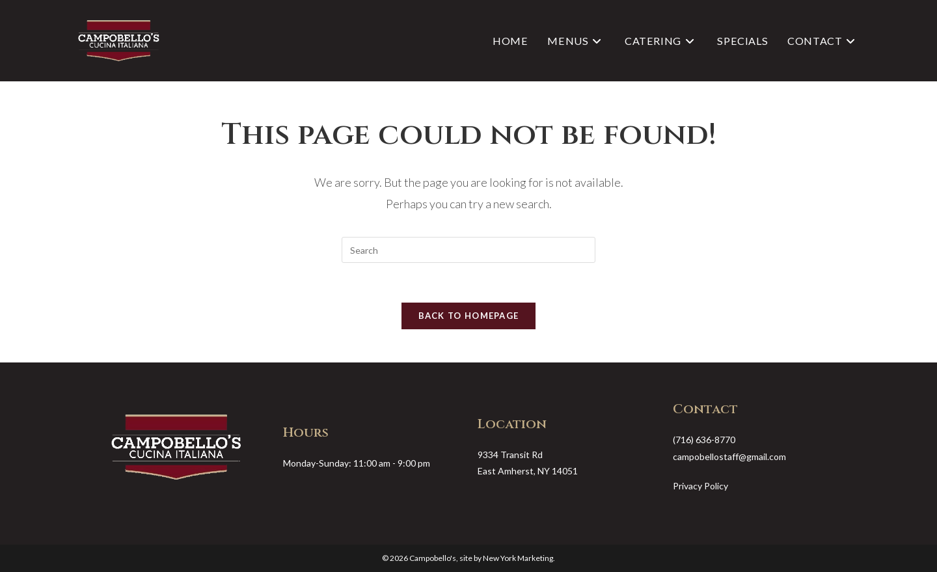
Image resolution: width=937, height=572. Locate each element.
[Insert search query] (468, 250)
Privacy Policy (700, 485)
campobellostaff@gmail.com (729, 456)
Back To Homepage (468, 315)
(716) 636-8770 (704, 439)
